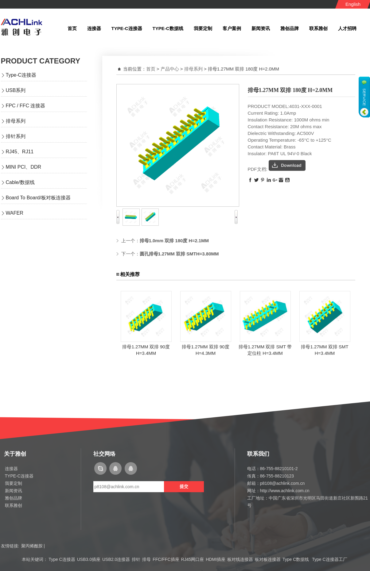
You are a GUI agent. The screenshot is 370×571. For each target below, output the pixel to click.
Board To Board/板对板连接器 (38, 197)
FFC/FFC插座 (166, 559)
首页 (150, 68)
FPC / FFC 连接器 (25, 105)
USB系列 (16, 90)
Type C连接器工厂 (329, 559)
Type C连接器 (62, 559)
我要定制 (13, 483)
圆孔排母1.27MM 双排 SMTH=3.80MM (179, 253)
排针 (136, 559)
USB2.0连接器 (116, 559)
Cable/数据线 (20, 182)
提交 (184, 486)
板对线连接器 (240, 559)
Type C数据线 (296, 559)
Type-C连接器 (21, 75)
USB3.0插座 (88, 559)
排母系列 (15, 121)
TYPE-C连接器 (19, 475)
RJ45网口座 (192, 559)
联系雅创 (13, 505)
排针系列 (15, 136)
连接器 (11, 468)
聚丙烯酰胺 (32, 545)
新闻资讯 (13, 490)
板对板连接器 (268, 559)
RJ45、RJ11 (20, 151)
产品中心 (170, 68)
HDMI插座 (215, 559)
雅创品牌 (13, 498)
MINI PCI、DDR (23, 167)
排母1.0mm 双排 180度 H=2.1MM (174, 240)
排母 (146, 559)
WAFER (14, 213)
